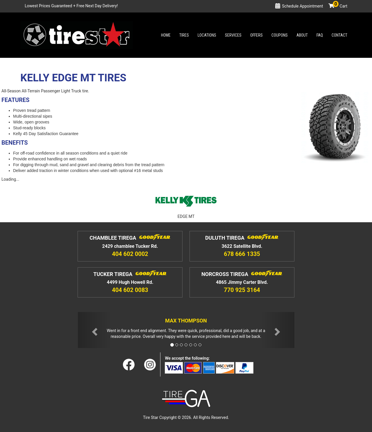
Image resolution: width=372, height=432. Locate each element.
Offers (256, 35)
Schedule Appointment (302, 6)
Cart (340, 6)
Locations (207, 35)
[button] (94, 330)
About (302, 35)
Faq (319, 35)
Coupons (279, 35)
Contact (339, 35)
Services (233, 35)
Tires (184, 35)
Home (166, 35)
